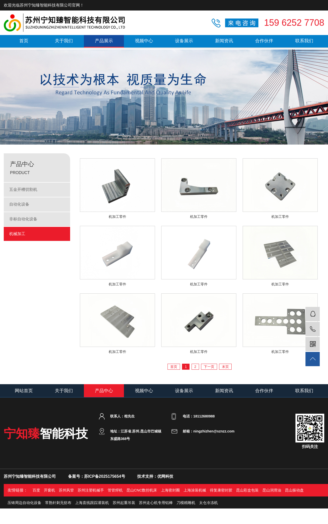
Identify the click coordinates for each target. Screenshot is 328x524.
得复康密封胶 (221, 490)
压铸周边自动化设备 (24, 502)
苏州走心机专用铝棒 (156, 502)
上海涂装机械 (195, 490)
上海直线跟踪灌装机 (92, 502)
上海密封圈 (170, 490)
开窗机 (49, 490)
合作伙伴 (264, 40)
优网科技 (165, 476)
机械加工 (17, 234)
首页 (23, 40)
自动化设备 (19, 204)
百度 (36, 490)
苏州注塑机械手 (91, 490)
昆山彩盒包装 (247, 490)
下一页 (209, 367)
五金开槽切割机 (23, 189)
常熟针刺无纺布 (58, 502)
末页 (225, 367)
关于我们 (64, 40)
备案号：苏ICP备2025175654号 (96, 476)
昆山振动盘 (294, 490)
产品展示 (104, 40)
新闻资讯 (224, 40)
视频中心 (144, 40)
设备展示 (184, 40)
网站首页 (24, 390)
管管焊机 (115, 490)
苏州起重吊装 (124, 502)
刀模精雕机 (186, 502)
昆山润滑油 (271, 490)
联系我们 (304, 40)
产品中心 (104, 390)
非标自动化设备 (23, 219)
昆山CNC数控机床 (141, 490)
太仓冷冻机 (208, 502)
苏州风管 (66, 490)
